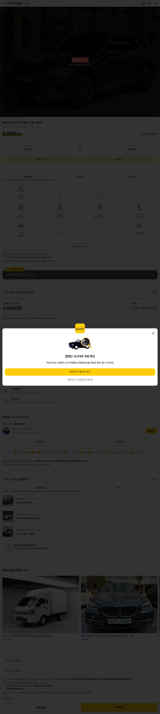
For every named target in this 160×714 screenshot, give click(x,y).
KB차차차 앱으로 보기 (80, 371)
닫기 (153, 333)
